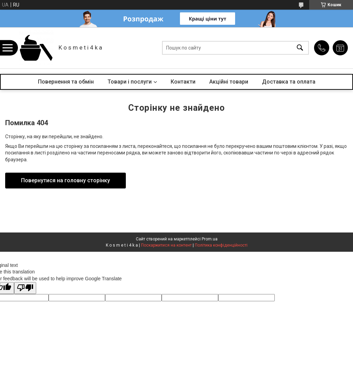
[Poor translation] (25, 288)
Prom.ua (210, 239)
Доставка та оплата (288, 81)
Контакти (183, 81)
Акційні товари (228, 81)
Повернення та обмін (66, 81)
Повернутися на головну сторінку (65, 180)
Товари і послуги (130, 81)
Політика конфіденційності (221, 245)
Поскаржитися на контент (166, 245)
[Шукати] (300, 48)
